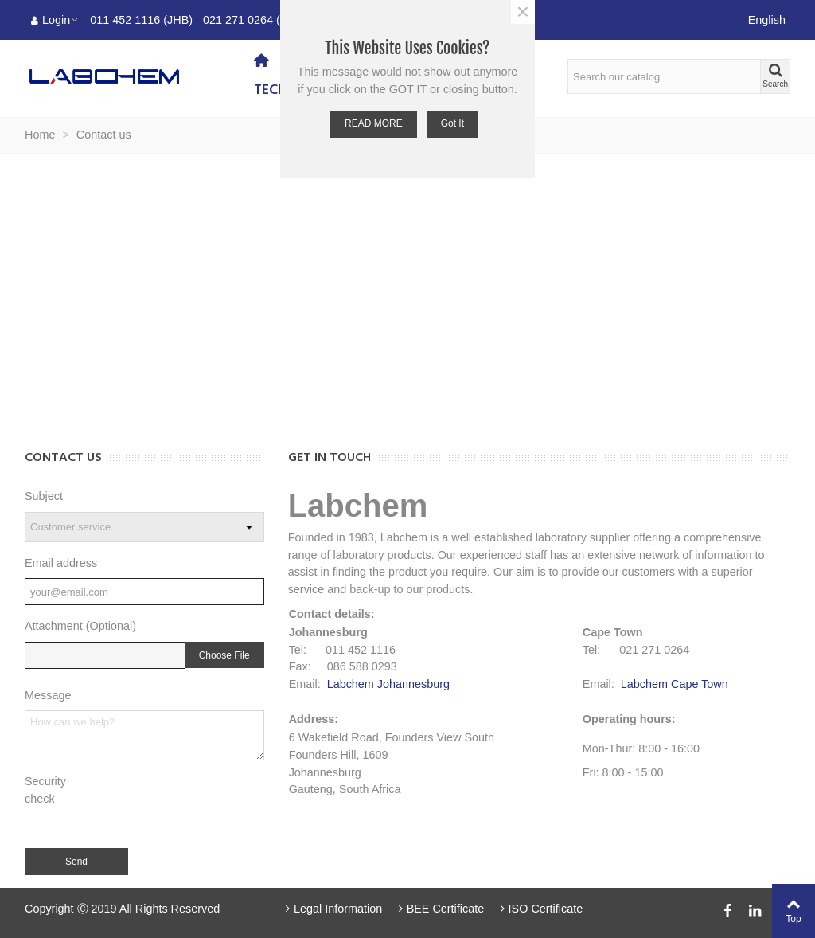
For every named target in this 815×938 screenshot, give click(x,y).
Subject (44, 496)
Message (48, 695)
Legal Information (333, 908)
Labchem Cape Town (674, 684)
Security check (45, 790)
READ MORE (374, 123)
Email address (61, 563)
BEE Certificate (439, 908)
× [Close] (523, 12)
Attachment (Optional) (80, 625)
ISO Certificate (540, 908)
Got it (452, 123)
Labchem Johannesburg (388, 684)
